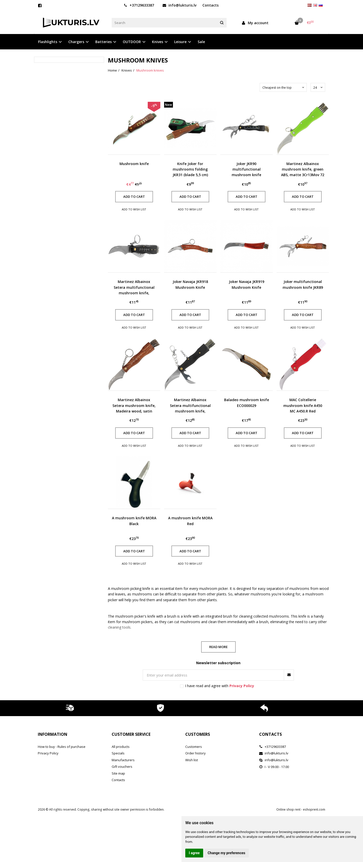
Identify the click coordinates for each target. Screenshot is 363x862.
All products (121, 746)
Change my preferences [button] (226, 853)
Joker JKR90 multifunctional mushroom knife (246, 169)
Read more (218, 647)
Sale (201, 41)
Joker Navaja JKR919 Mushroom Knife (246, 284)
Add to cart (134, 196)
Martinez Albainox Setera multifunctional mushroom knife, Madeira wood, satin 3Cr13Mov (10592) (134, 287)
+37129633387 (139, 5)
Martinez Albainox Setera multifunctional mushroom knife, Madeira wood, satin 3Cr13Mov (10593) (190, 405)
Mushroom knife (134, 163)
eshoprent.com (314, 809)
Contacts (210, 5)
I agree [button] (194, 853)
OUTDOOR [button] (132, 41)
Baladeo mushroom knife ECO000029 (246, 402)
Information (52, 734)
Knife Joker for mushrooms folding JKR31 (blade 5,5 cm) (190, 169)
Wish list (191, 760)
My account (254, 22)
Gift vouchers (122, 766)
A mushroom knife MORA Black (134, 521)
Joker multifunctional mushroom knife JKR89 (303, 284)
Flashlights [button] (47, 41)
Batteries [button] (103, 41)
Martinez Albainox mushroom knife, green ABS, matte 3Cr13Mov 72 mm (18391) (302, 169)
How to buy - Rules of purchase (61, 746)
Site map (118, 773)
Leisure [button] (180, 41)
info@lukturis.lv (179, 5)
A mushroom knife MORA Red (190, 521)
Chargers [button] (76, 41)
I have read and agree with (219, 685)
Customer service (131, 734)
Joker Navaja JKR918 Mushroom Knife (190, 284)
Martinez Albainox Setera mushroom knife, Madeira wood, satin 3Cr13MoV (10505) (134, 405)
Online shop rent (288, 809)
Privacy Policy (48, 753)
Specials (118, 753)
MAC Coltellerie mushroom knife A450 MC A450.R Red (302, 405)
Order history (195, 753)
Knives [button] (157, 41)
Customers (197, 734)
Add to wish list (134, 209)
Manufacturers (123, 760)
